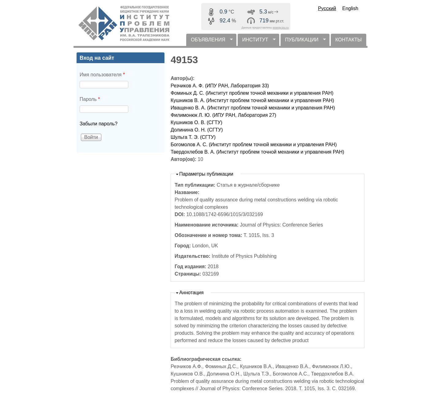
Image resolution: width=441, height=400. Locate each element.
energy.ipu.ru (281, 27)
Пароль (90, 99)
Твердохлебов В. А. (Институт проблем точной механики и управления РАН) (257, 151)
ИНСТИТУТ (257, 41)
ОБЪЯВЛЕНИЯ (209, 41)
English (350, 8)
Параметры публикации (206, 174)
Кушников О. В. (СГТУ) (196, 122)
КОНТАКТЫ (348, 39)
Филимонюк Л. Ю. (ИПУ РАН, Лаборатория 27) (223, 115)
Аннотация (191, 292)
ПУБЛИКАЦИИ (303, 41)
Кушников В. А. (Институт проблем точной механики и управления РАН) (252, 100)
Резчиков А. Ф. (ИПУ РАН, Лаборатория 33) (220, 85)
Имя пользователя (102, 74)
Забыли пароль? (99, 123)
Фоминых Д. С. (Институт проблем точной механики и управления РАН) (252, 93)
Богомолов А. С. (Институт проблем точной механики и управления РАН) (254, 144)
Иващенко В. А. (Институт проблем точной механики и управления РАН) (253, 107)
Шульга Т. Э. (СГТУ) (193, 137)
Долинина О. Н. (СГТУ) (197, 129)
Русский (327, 8)
